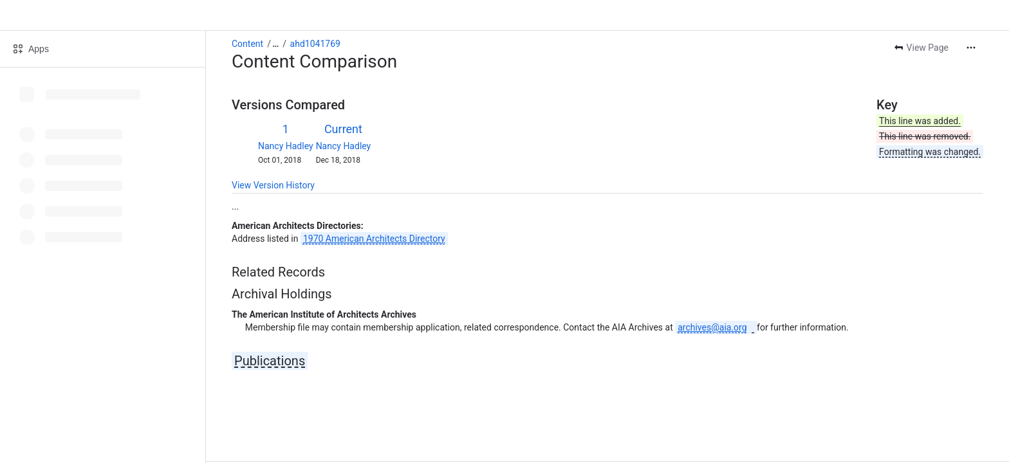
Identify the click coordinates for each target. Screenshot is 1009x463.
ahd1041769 (315, 44)
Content (247, 44)
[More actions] (971, 47)
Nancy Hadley (285, 146)
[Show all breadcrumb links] (275, 43)
